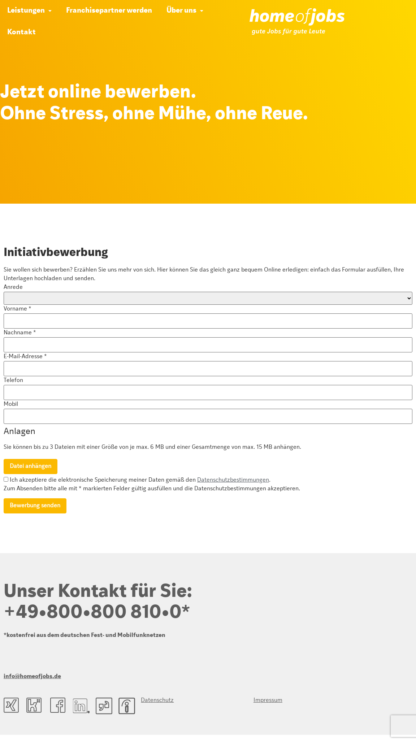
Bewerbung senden (35, 506)
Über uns (184, 10)
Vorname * (17, 309)
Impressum (229, 700)
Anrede (13, 287)
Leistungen (29, 10)
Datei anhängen (30, 466)
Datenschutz (157, 700)
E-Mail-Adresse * (25, 357)
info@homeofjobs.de (32, 677)
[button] (29, 11)
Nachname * (20, 333)
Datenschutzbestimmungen (233, 480)
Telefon (13, 380)
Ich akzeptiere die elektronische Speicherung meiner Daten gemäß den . (137, 480)
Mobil (11, 404)
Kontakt (21, 32)
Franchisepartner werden (109, 10)
